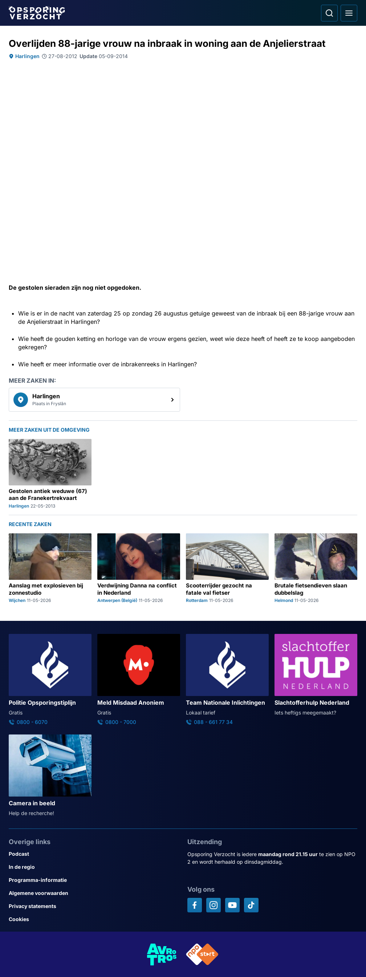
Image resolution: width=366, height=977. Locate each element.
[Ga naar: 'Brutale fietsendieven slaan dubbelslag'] (315, 568)
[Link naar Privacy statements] (94, 906)
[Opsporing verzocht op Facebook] (194, 905)
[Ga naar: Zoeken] (329, 13)
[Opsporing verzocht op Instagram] (213, 905)
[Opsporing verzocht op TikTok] (251, 905)
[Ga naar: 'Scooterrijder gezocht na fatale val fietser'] (227, 568)
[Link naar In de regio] (94, 867)
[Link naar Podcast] (94, 854)
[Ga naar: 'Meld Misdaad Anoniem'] (138, 680)
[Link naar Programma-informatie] (94, 880)
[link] (94, 400)
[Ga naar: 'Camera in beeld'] (50, 775)
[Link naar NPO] (202, 954)
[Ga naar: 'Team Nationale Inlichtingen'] (227, 680)
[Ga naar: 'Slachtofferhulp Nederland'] (315, 675)
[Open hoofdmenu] (349, 13)
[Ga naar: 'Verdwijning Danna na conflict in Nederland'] (138, 568)
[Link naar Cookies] (94, 919)
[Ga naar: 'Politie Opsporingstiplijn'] (50, 680)
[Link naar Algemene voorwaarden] (94, 893)
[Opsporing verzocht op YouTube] (232, 905)
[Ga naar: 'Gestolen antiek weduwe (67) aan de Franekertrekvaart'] (50, 474)
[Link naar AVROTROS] (162, 954)
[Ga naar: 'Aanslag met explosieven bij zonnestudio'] (50, 568)
